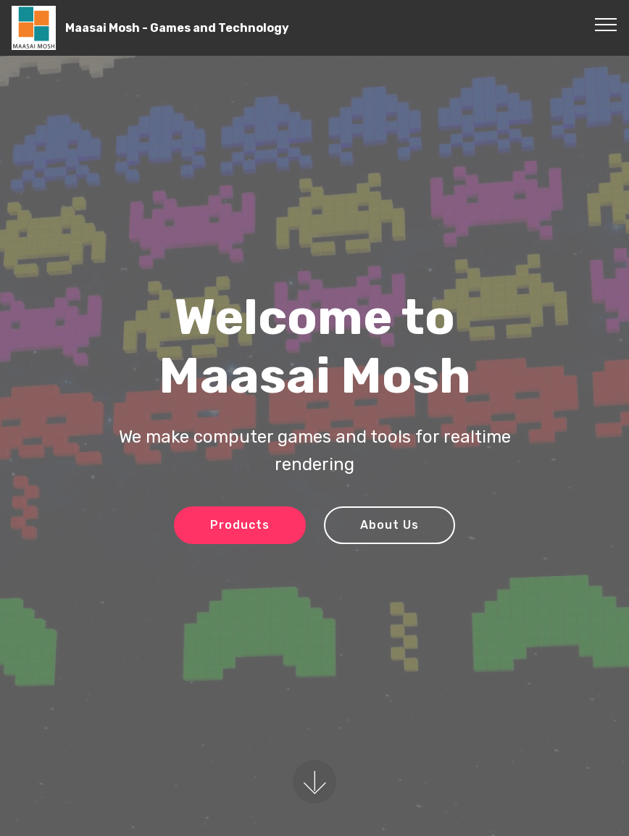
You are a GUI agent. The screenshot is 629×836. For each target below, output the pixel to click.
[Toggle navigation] (606, 23)
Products (240, 525)
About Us (389, 525)
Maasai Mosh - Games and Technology (177, 28)
